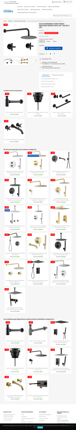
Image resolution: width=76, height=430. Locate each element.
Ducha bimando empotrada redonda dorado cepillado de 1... (15, 281)
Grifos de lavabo (29, 6)
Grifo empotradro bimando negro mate (14, 139)
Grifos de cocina (22, 9)
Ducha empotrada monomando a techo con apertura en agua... (15, 226)
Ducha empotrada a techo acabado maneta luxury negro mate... (61, 253)
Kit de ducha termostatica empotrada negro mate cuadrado (38, 281)
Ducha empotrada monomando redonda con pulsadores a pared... (61, 281)
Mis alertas (42, 420)
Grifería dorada (47, 9)
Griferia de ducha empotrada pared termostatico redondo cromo (15, 172)
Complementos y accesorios (27, 12)
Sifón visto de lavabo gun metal (38, 341)
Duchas (19, 6)
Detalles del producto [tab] (58, 75)
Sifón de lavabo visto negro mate (14, 112)
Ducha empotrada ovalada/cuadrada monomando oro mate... (61, 226)
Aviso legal (24, 416)
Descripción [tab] (45, 75)
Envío (22, 414)
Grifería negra (35, 9)
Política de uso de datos (12, 3)
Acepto (40, 427)
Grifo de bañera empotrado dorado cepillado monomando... (38, 253)
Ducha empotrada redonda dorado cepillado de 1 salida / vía (38, 199)
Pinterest (54, 53)
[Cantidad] (41, 48)
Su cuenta (42, 412)
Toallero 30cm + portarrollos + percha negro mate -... (61, 113)
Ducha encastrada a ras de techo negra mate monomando (61, 341)
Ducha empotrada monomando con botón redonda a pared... (38, 172)
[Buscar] (63, 15)
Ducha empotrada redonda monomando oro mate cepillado (61, 199)
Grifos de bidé (41, 6)
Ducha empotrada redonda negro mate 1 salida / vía (38, 369)
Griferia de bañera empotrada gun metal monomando (61, 172)
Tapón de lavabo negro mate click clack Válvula (38, 113)
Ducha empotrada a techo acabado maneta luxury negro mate (15, 199)
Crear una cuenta (43, 418)
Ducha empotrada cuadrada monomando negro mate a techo (15, 308)
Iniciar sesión (42, 416)
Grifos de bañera (53, 6)
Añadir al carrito (53, 48)
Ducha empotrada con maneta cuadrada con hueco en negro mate (61, 369)
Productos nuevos (8, 418)
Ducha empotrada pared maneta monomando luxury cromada (38, 226)
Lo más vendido (7, 420)
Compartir (46, 53)
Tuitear (50, 53)
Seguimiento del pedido (45, 414)
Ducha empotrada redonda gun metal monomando (15, 253)
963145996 (13, 2)
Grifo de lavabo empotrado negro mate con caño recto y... (38, 396)
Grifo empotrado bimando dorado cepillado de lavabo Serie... (15, 396)
